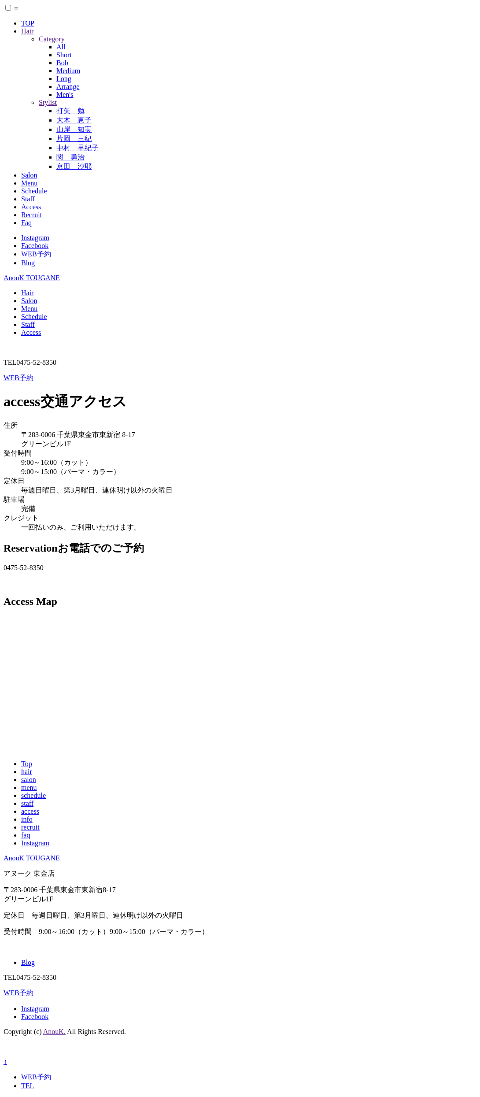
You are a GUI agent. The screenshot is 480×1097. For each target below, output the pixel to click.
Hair (27, 31)
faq (25, 835)
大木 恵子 (74, 120)
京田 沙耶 (74, 166)
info (27, 819)
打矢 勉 (70, 111)
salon (28, 779)
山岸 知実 (74, 129)
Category (52, 39)
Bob (62, 63)
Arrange (67, 86)
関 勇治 (70, 157)
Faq (26, 222)
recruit (30, 827)
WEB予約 (36, 254)
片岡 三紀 (74, 138)
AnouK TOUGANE (32, 278)
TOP (27, 23)
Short (64, 55)
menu (29, 787)
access (30, 811)
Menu (29, 183)
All (60, 47)
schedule (33, 795)
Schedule (34, 191)
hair (26, 771)
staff (27, 803)
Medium (68, 70)
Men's (64, 94)
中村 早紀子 (77, 148)
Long (63, 78)
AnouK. (54, 1031)
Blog (28, 263)
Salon (29, 175)
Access (31, 207)
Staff (28, 199)
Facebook (34, 245)
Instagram (35, 237)
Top (26, 763)
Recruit (31, 215)
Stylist (48, 102)
